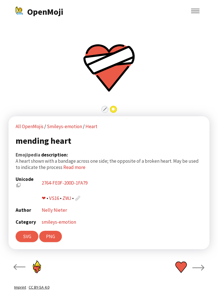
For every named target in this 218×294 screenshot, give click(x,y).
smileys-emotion (59, 222)
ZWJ (66, 198)
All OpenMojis (29, 126)
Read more (74, 167)
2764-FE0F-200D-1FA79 (64, 183)
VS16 (54, 198)
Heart (91, 126)
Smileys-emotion (65, 126)
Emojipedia (28, 155)
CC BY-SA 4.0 (39, 287)
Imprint (20, 287)
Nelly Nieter (54, 210)
